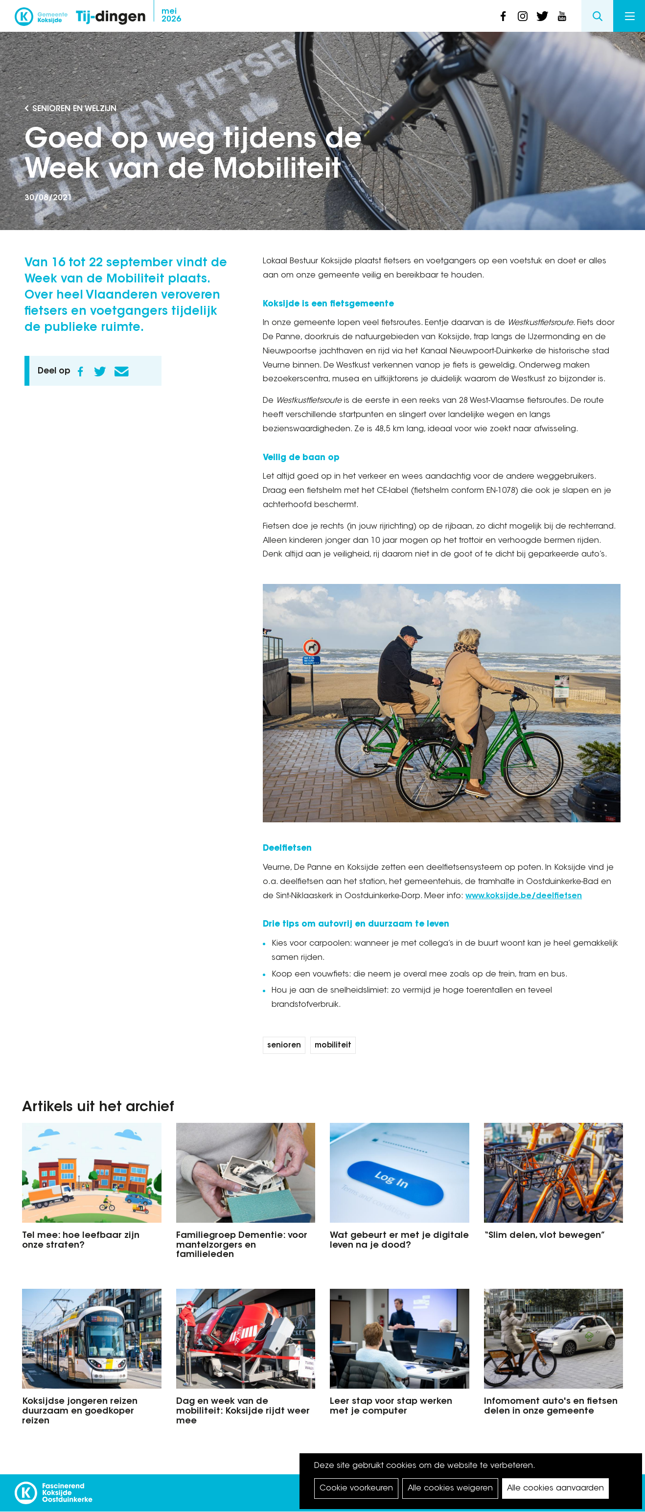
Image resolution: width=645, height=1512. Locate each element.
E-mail (121, 371)
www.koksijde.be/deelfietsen (523, 896)
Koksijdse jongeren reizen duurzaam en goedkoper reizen (80, 1411)
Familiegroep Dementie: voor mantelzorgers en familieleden (241, 1246)
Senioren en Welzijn (74, 109)
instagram (522, 16)
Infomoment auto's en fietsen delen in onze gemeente (551, 1406)
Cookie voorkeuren (356, 1488)
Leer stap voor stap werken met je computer (391, 1406)
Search (597, 16)
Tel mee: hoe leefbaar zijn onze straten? (80, 1241)
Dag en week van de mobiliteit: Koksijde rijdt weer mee (243, 1411)
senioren (284, 1045)
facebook (503, 16)
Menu (630, 16)
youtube (562, 16)
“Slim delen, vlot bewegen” (544, 1236)
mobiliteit (333, 1045)
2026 (171, 15)
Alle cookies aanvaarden (555, 1488)
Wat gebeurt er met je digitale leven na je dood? (399, 1241)
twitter (542, 16)
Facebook (80, 371)
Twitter (100, 371)
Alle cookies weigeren (450, 1488)
